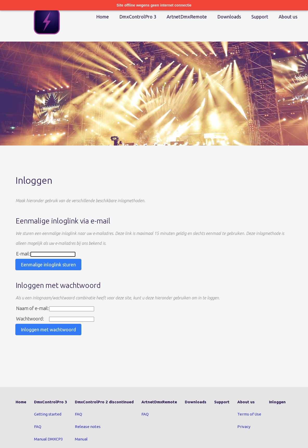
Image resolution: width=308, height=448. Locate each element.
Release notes (88, 426)
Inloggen (277, 402)
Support (259, 16)
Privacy (243, 426)
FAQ (37, 426)
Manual (81, 439)
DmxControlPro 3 (137, 16)
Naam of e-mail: (32, 308)
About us (288, 16)
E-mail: (23, 253)
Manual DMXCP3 (48, 439)
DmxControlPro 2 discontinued (104, 402)
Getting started (47, 414)
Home (102, 16)
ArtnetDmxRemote (187, 16)
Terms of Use (249, 414)
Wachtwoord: (30, 318)
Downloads (229, 16)
